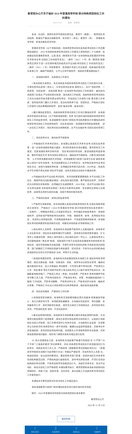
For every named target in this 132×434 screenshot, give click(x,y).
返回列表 (66, 419)
